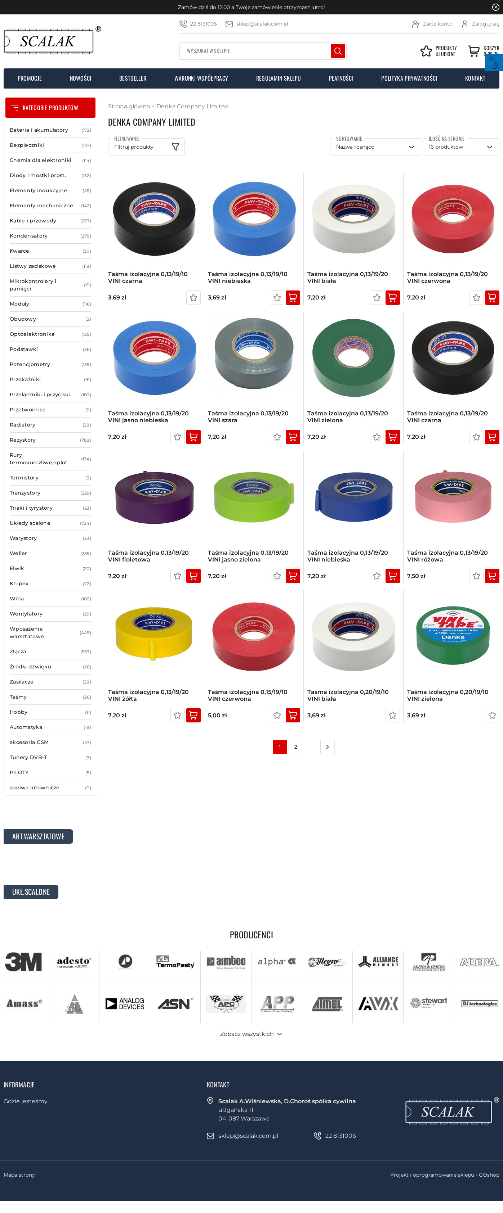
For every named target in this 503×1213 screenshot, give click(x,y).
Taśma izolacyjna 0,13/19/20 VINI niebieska (347, 556)
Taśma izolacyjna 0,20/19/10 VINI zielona (448, 695)
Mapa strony (19, 1175)
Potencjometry (50, 364)
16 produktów (446, 147)
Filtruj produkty (133, 147)
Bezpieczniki (50, 145)
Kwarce (50, 251)
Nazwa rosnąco (355, 147)
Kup (293, 297)
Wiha (50, 598)
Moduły (50, 304)
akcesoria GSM (50, 742)
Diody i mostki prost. (50, 175)
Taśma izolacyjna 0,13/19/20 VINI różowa (447, 556)
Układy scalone (50, 523)
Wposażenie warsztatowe (50, 633)
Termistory (50, 477)
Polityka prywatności (409, 78)
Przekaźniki (50, 379)
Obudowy (50, 319)
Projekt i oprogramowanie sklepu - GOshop (444, 1175)
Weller (50, 553)
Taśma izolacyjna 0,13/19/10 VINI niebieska (248, 277)
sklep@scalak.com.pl (262, 24)
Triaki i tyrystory (50, 508)
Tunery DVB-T (50, 757)
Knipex (50, 583)
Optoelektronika (50, 334)
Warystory (50, 538)
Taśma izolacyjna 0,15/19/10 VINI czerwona (248, 695)
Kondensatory (50, 236)
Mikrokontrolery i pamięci (50, 285)
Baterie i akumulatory (50, 130)
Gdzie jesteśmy (26, 1101)
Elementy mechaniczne (50, 205)
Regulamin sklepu (278, 78)
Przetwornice (50, 409)
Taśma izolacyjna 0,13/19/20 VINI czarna (447, 417)
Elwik (50, 568)
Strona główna (129, 106)
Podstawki (50, 349)
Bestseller (132, 78)
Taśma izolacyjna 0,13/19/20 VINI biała (347, 277)
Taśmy (50, 697)
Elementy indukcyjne (50, 190)
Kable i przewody (50, 220)
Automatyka (50, 727)
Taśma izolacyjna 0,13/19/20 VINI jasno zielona (248, 556)
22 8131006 (203, 24)
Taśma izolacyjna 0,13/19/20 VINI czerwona (447, 277)
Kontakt (475, 78)
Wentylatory (50, 613)
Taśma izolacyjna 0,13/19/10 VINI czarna (148, 277)
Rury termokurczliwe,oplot (50, 459)
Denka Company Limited (192, 106)
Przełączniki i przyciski (50, 394)
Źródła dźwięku (50, 666)
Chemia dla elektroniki (50, 160)
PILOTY (50, 772)
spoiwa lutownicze (50, 787)
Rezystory (50, 440)
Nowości (81, 78)
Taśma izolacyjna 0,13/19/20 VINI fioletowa (148, 556)
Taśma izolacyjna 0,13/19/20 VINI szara (248, 417)
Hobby (50, 712)
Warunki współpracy (201, 78)
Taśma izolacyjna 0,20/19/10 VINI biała (348, 695)
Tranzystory (50, 493)
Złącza (50, 651)
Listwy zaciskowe (50, 266)
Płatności (341, 78)
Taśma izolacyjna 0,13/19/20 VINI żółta (148, 695)
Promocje (30, 78)
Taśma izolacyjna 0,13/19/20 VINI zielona (347, 417)
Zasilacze (50, 682)
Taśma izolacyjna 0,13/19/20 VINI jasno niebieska (148, 417)
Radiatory (50, 425)
